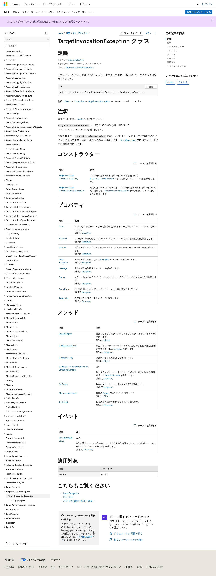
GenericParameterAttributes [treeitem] (19, 269)
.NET (68, 33)
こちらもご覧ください (177, 66)
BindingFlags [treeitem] (12, 184)
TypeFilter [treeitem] (10, 522)
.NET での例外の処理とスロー (79, 500)
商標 (139, 566)
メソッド (171, 54)
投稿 (53, 566)
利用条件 (129, 566)
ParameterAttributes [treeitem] (15, 420)
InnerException (128, 140)
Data (61, 226)
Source (62, 277)
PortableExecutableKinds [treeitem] (17, 438)
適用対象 (171, 62)
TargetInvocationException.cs (79, 67)
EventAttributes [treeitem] (13, 238)
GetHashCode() (66, 357)
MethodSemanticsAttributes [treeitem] (19, 375)
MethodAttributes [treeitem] (14, 340)
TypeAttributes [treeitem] (12, 509)
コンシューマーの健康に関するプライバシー (98, 566)
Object (67, 101)
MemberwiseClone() (68, 393)
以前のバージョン (26, 566)
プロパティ (172, 50)
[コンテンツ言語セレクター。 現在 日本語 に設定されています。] (10, 559)
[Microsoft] (6, 4)
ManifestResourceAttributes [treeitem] (19, 313)
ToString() (63, 401)
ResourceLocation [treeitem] (14, 473)
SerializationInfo (112, 375)
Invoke (80, 119)
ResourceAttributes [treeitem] (15, 469)
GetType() (63, 384)
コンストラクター (175, 46)
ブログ (42, 566)
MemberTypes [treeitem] (12, 335)
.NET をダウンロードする (199, 12)
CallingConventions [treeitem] (15, 189)
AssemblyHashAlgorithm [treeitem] (17, 122)
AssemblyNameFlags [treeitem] (15, 149)
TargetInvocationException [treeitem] (20, 496)
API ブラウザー (80, 33)
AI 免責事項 (9, 566)
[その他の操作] (155, 33)
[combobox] (27, 39)
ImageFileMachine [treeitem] (14, 282)
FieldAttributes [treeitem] (12, 260)
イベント (171, 58)
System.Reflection (76, 59)
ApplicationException (99, 101)
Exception (79, 101)
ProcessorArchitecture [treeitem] (16, 442)
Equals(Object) (65, 333)
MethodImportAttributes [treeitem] (17, 358)
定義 (169, 38)
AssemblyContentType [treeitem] (16, 77)
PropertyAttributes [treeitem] (14, 447)
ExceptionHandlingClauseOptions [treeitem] (21, 255)
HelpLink (63, 238)
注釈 (169, 42)
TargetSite (63, 298)
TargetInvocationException (102, 178)
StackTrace (64, 289)
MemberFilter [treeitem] (12, 322)
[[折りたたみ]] (46, 33)
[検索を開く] (198, 4)
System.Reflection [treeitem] (14, 51)
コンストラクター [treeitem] (16, 500)
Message (63, 268)
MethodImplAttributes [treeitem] (16, 353)
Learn (60, 33)
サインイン (207, 4)
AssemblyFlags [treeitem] (12, 113)
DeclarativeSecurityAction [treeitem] (18, 224)
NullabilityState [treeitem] (13, 407)
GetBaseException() (67, 345)
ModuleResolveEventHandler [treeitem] (19, 393)
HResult (62, 247)
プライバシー (64, 566)
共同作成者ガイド (78, 538)
